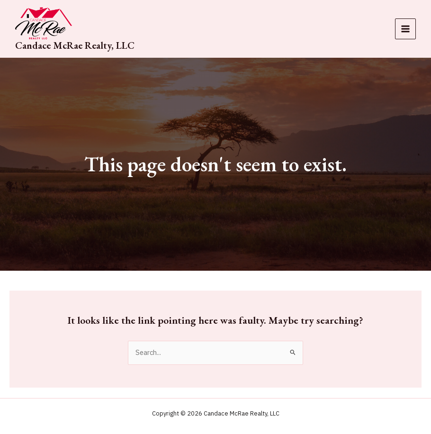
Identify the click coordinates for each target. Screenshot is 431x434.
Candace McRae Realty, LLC (75, 45)
